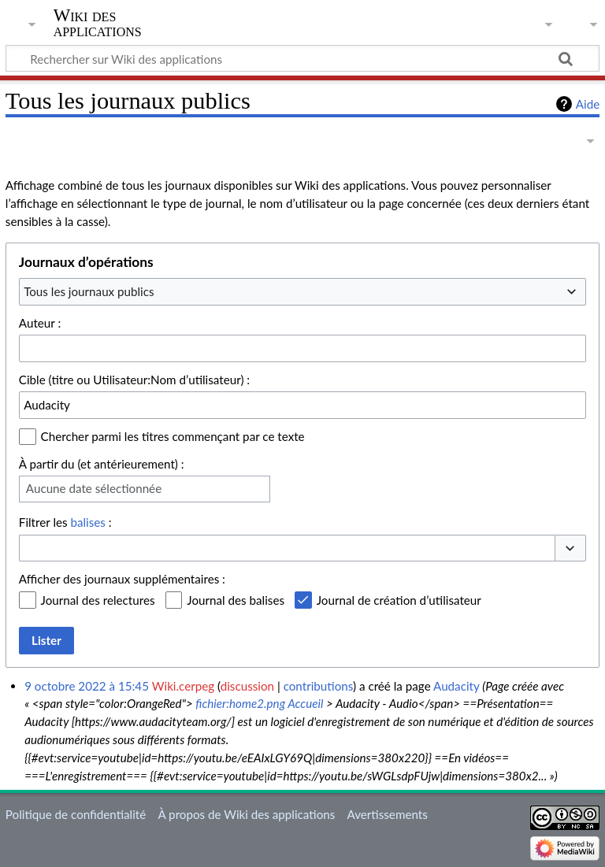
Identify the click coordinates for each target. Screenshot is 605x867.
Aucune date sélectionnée (93, 488)
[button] (570, 548)
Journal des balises (235, 600)
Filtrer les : (65, 522)
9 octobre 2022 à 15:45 (86, 686)
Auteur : (40, 323)
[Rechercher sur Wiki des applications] (302, 58)
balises (87, 522)
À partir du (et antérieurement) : (101, 464)
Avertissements (387, 814)
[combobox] (302, 291)
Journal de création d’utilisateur (399, 600)
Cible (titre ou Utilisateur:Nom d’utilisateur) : (134, 379)
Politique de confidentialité (76, 814)
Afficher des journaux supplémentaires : (122, 579)
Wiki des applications (98, 23)
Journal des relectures (98, 600)
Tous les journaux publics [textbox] (89, 291)
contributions (318, 686)
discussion (247, 686)
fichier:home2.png (240, 703)
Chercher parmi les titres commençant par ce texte (173, 436)
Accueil (305, 703)
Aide (587, 104)
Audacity (456, 686)
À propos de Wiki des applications (246, 814)
